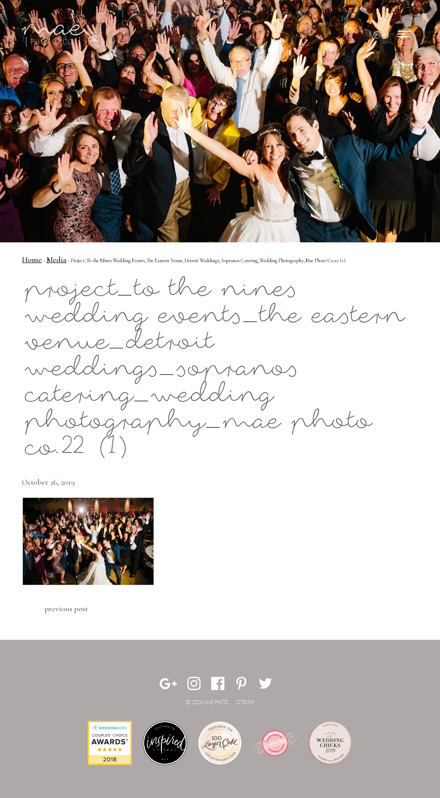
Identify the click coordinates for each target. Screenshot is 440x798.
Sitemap (245, 702)
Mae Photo (55, 35)
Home (32, 259)
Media (56, 259)
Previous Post (66, 608)
